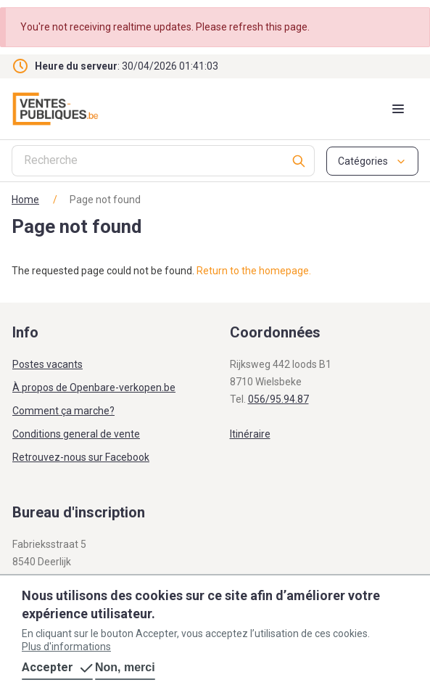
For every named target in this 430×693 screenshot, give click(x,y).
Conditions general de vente (76, 434)
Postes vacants (47, 364)
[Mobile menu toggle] (398, 108)
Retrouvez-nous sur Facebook (80, 457)
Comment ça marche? (63, 411)
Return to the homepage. (254, 270)
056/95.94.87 (278, 399)
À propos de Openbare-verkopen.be (93, 387)
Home (25, 199)
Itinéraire (250, 434)
